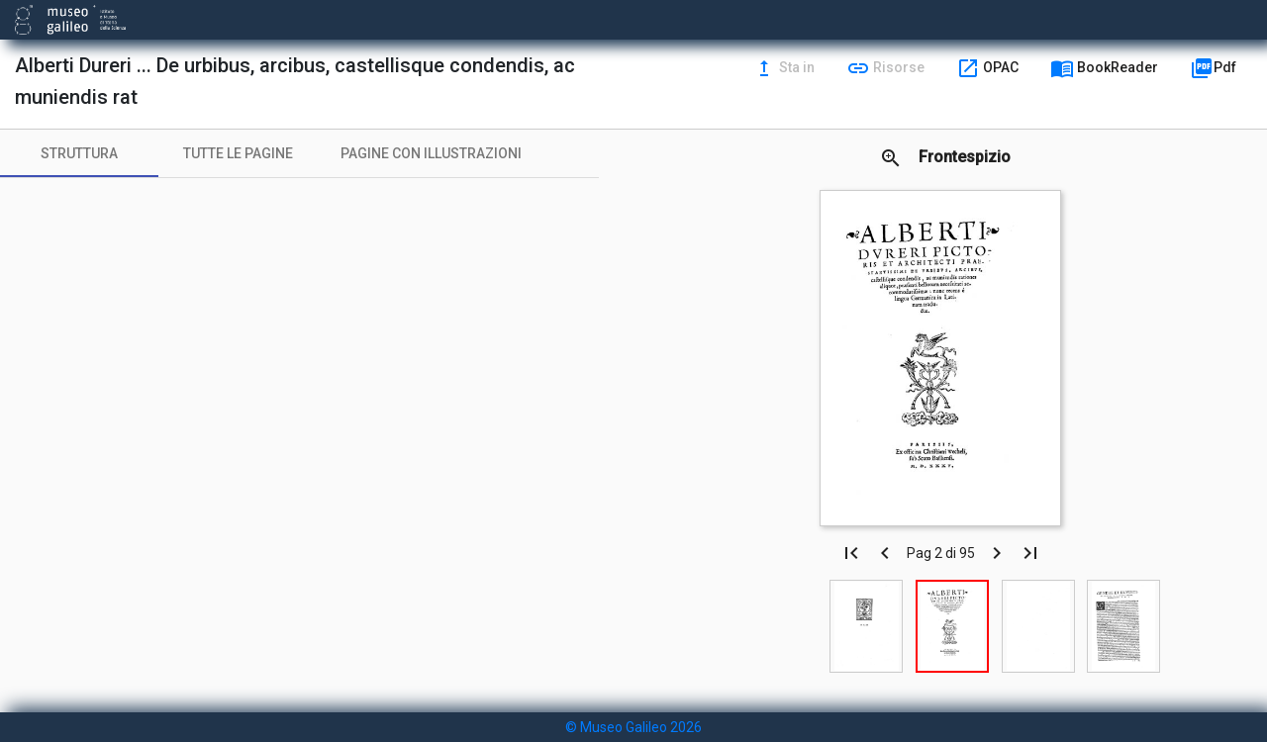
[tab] (79, 153)
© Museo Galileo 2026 (633, 727)
